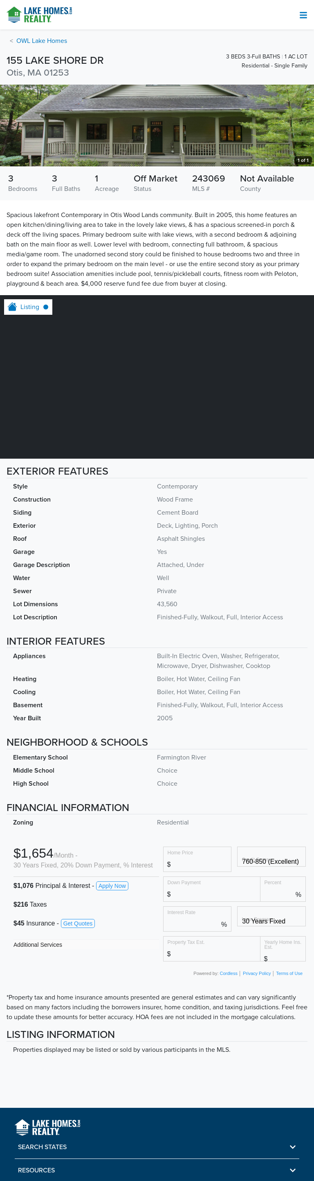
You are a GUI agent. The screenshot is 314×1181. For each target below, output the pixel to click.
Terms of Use (289, 973)
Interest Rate (182, 912)
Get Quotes (78, 923)
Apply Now (112, 886)
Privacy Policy (257, 973)
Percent (273, 882)
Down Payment (184, 882)
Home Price (180, 852)
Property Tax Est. (186, 942)
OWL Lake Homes (41, 41)
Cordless (229, 973)
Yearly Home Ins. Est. (283, 944)
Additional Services (37, 944)
